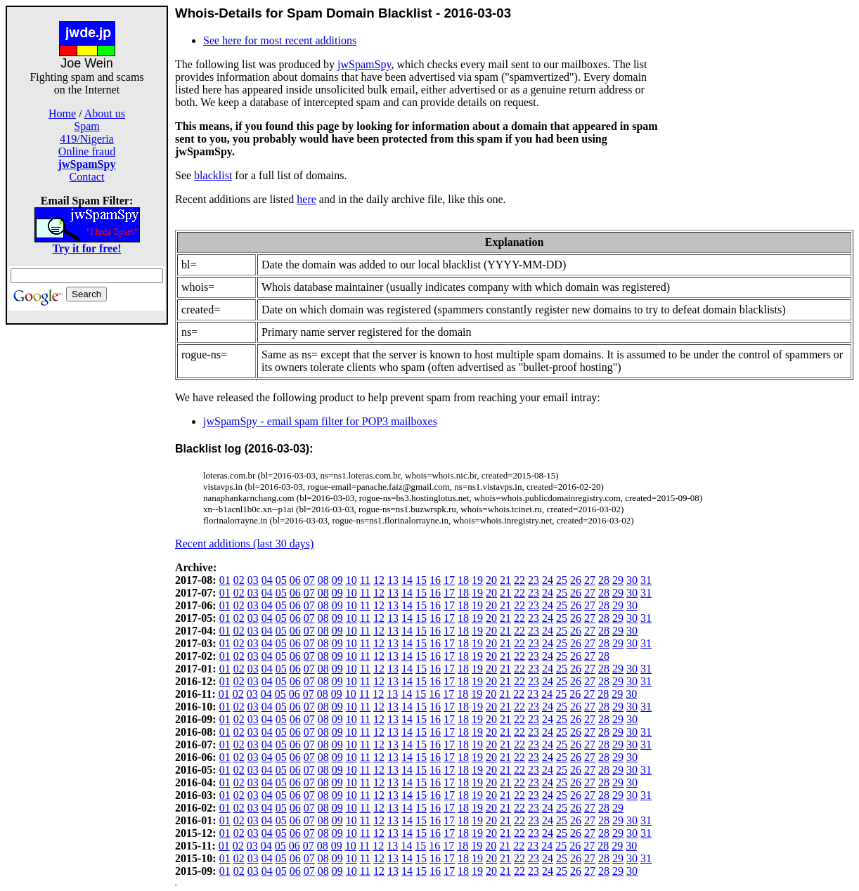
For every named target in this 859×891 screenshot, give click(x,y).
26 (575, 580)
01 (225, 580)
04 (267, 580)
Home (62, 113)
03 (253, 580)
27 (589, 580)
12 (379, 580)
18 (463, 580)
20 (491, 580)
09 (337, 580)
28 (603, 580)
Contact (87, 177)
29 (618, 580)
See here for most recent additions (279, 40)
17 (449, 580)
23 (533, 580)
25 (561, 580)
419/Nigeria (86, 139)
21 (505, 580)
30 (632, 580)
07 (309, 580)
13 (393, 580)
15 (421, 580)
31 (646, 580)
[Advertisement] (87, 535)
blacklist (213, 175)
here (306, 199)
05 (281, 580)
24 (547, 580)
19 (477, 580)
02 (239, 580)
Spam (86, 126)
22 (519, 580)
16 (435, 580)
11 (365, 580)
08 (323, 580)
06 (295, 580)
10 (351, 580)
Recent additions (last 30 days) (244, 543)
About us (104, 113)
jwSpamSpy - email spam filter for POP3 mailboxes (320, 421)
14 (407, 580)
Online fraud (86, 151)
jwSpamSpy (364, 64)
